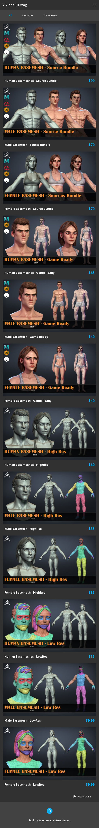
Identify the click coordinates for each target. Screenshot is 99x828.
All (10, 15)
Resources (27, 15)
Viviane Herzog (15, 5)
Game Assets (50, 15)
